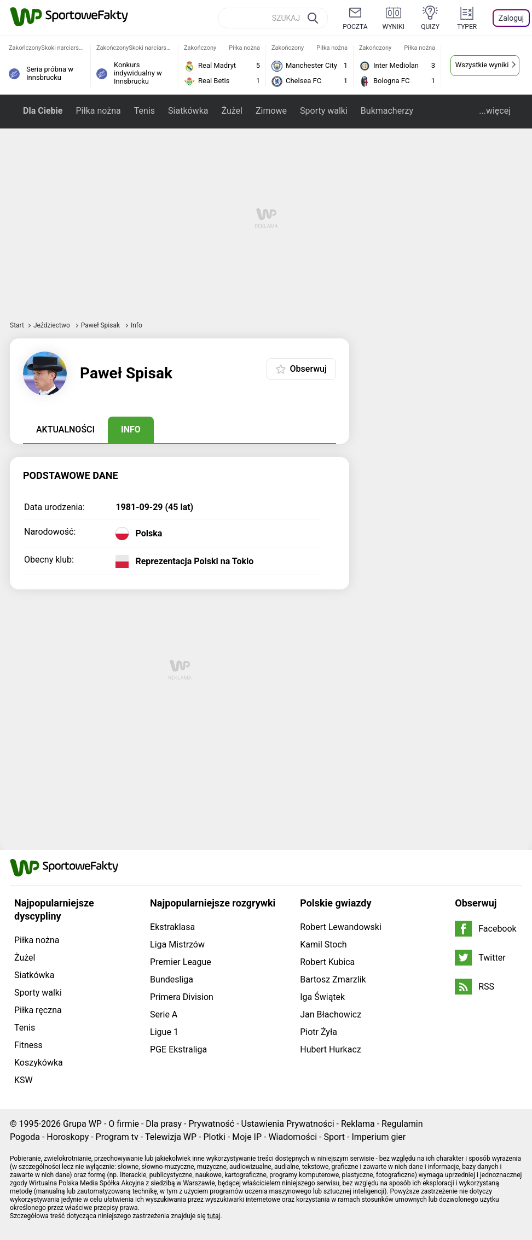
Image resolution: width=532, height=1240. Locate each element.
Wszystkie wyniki (482, 65)
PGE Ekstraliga (178, 1049)
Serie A (163, 1014)
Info (131, 429)
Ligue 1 (164, 1032)
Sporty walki (324, 111)
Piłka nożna (98, 111)
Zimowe (271, 111)
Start (17, 325)
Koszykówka (38, 1062)
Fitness (28, 1045)
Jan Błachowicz (330, 1014)
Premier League (180, 962)
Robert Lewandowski (340, 927)
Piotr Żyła (318, 1032)
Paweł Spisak (101, 325)
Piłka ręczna (38, 1010)
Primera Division (181, 997)
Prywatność (211, 1124)
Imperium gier (378, 1137)
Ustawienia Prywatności (287, 1124)
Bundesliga (171, 979)
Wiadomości (292, 1137)
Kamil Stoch (323, 944)
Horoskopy (68, 1137)
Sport (334, 1137)
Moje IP (247, 1137)
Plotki (214, 1137)
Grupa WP (82, 1124)
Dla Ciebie (42, 111)
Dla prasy (164, 1124)
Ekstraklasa (172, 927)
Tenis (144, 111)
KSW (23, 1080)
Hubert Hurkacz (330, 1049)
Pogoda (25, 1137)
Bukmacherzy (387, 111)
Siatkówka (188, 111)
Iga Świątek (322, 997)
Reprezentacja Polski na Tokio (194, 561)
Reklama (358, 1124)
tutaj (214, 1216)
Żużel (231, 111)
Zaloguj (511, 18)
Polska (148, 534)
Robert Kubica (327, 962)
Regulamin (402, 1124)
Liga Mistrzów (177, 944)
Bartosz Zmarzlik (333, 979)
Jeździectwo (52, 325)
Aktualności (65, 429)
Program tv (117, 1137)
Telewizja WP (170, 1137)
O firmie (123, 1124)
